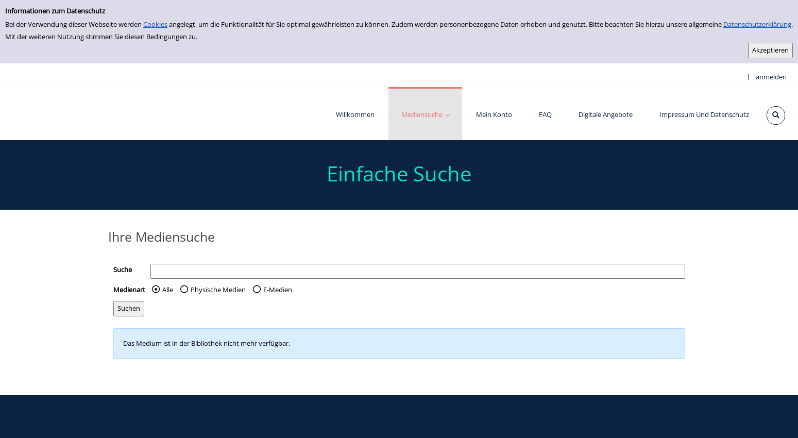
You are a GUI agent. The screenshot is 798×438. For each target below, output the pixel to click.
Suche (122, 269)
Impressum (388, 419)
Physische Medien (218, 289)
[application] (425, 113)
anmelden (771, 76)
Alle (167, 289)
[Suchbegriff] (417, 271)
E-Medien (277, 289)
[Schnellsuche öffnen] (776, 115)
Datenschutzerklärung (757, 24)
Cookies (155, 24)
